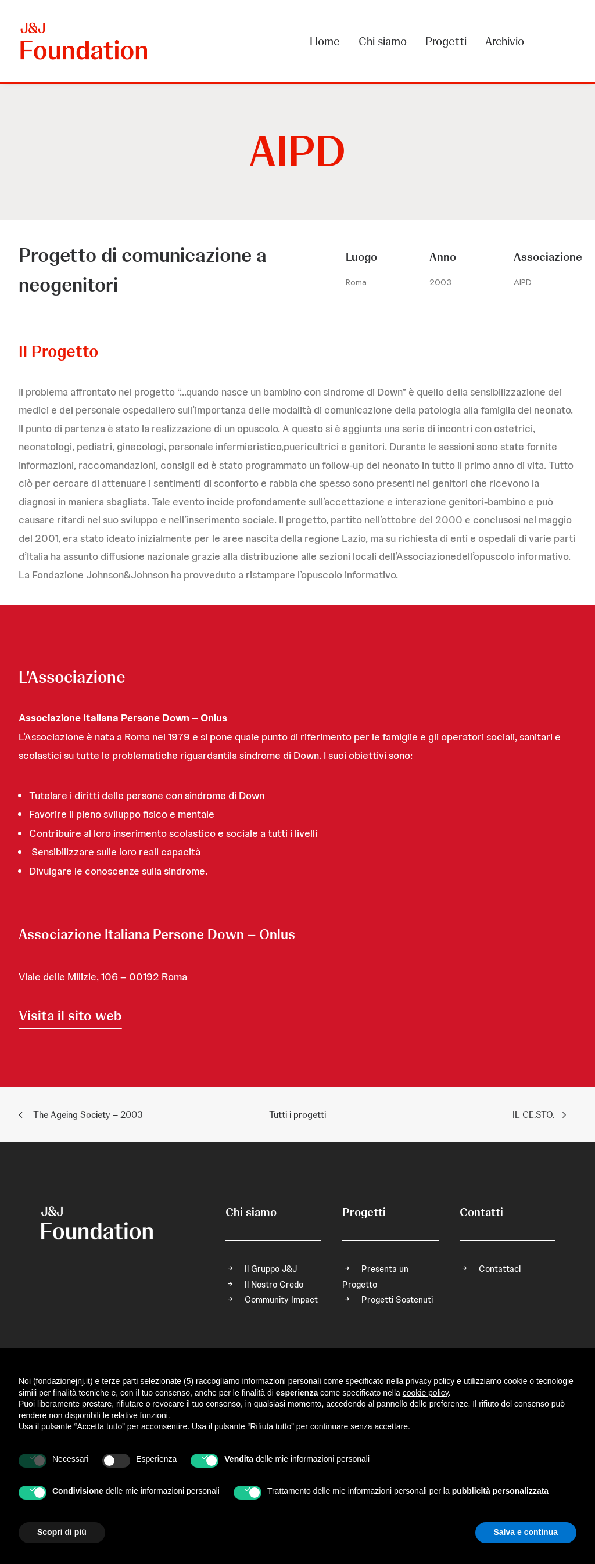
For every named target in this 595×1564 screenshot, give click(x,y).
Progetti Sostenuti (397, 1300)
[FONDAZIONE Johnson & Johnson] (84, 41)
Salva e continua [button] (526, 1532)
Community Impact (281, 1300)
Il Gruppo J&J (271, 1269)
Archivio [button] (504, 41)
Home (325, 41)
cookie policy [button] (426, 1392)
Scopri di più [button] (62, 1532)
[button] (70, 1015)
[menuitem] (329, 41)
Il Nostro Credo (274, 1284)
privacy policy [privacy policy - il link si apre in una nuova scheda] (430, 1381)
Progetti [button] (446, 41)
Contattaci (500, 1269)
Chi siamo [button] (383, 41)
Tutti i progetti (297, 1115)
